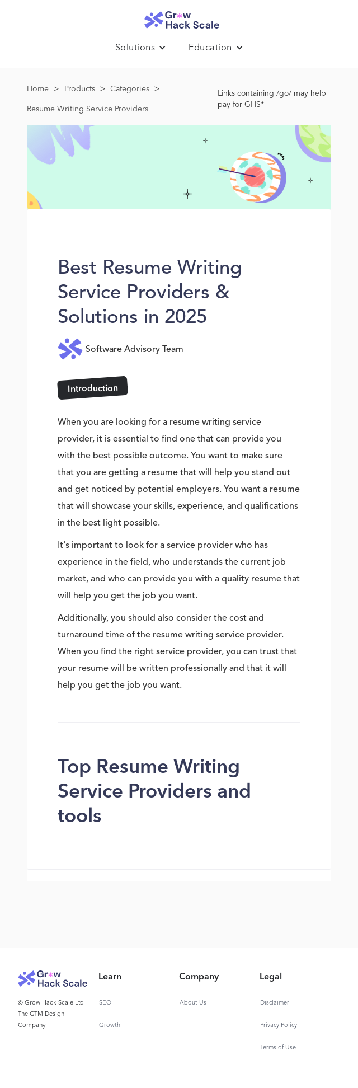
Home (38, 89)
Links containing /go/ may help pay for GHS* (272, 99)
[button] (141, 48)
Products (79, 89)
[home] (179, 17)
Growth (109, 1026)
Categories (129, 89)
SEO (105, 1003)
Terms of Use (278, 1048)
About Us (193, 1003)
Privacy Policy (278, 1026)
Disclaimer (274, 1003)
